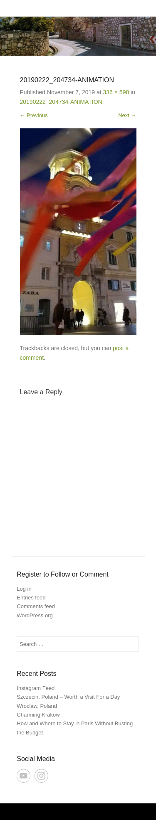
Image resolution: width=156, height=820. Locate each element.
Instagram (41, 776)
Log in (24, 589)
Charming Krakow (38, 715)
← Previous (34, 115)
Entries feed (31, 597)
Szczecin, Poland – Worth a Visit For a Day (68, 697)
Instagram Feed (35, 688)
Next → (127, 115)
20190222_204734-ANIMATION (61, 101)
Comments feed (36, 606)
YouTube (23, 776)
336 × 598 (116, 92)
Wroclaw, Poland (37, 706)
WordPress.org (34, 615)
